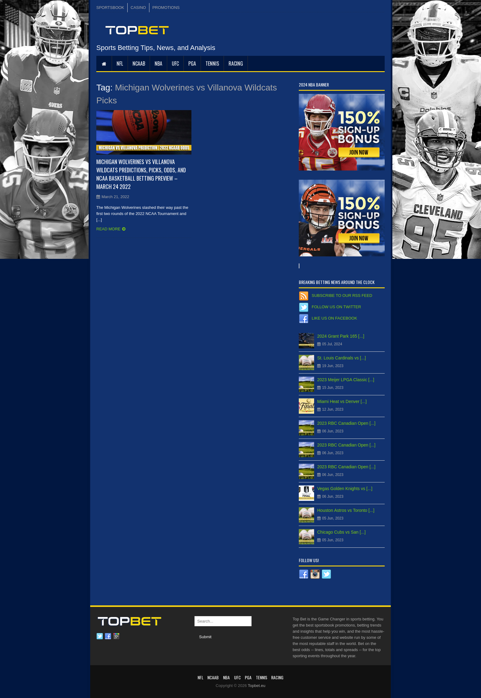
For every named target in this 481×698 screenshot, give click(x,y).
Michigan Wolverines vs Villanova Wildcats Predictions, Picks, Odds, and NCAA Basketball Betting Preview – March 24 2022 (141, 174)
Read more (108, 229)
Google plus (116, 636)
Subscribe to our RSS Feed (342, 295)
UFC (175, 63)
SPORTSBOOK (110, 7)
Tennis (212, 63)
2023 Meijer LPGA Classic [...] (345, 379)
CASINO (138, 7)
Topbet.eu (256, 685)
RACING (236, 63)
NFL (120, 63)
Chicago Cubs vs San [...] (341, 532)
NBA (158, 63)
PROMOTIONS (166, 7)
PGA (192, 63)
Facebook (108, 636)
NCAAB (139, 63)
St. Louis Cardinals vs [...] (341, 357)
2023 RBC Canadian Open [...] (346, 423)
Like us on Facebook (334, 318)
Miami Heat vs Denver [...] (342, 401)
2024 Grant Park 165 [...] (340, 336)
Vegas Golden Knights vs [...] (344, 488)
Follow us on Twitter (336, 307)
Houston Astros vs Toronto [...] (346, 510)
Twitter (99, 636)
